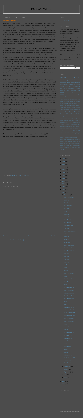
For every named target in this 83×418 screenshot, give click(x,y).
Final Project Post (67, 80)
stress (71, 145)
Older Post (54, 236)
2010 (63, 384)
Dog (79, 94)
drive (67, 128)
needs (67, 143)
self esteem (66, 145)
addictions (62, 90)
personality (73, 90)
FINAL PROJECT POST (71, 313)
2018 (63, 178)
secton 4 (66, 234)
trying (66, 149)
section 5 (66, 228)
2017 (63, 181)
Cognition (70, 94)
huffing (61, 139)
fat (79, 128)
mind (66, 141)
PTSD (75, 111)
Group (78, 99)
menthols (62, 141)
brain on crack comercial (74, 126)
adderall (62, 126)
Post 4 (69, 113)
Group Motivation (64, 101)
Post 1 (65, 88)
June (65, 375)
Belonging (78, 92)
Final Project (67, 222)
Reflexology (77, 113)
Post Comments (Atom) (17, 240)
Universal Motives (64, 124)
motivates (70, 141)
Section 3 (66, 262)
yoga (69, 149)
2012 (63, 192)
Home (30, 236)
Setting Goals (77, 118)
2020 (63, 172)
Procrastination (74, 82)
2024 (63, 161)
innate (65, 139)
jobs (73, 139)
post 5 (65, 284)
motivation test (76, 141)
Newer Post (6, 236)
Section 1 (66, 214)
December (67, 195)
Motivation (67, 82)
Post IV (66, 270)
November (67, 366)
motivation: (62, 143)
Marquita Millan (72, 78)
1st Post (63, 77)
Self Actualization (73, 116)
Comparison (75, 94)
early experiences (74, 128)
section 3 (66, 236)
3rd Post (73, 84)
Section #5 (67, 242)
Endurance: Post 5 (69, 293)
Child (61, 94)
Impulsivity (72, 101)
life (79, 139)
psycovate (41, 8)
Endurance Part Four (69, 315)
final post (66, 253)
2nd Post (68, 84)
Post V (65, 265)
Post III (66, 352)
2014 (63, 189)
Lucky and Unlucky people (67, 107)
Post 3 (65, 113)
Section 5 (66, 217)
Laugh (75, 103)
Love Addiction (68, 105)
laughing (76, 139)
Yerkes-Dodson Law (75, 124)
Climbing (65, 94)
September (67, 372)
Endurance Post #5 (69, 307)
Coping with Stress (70, 86)
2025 (63, 158)
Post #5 (78, 111)
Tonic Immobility (76, 122)
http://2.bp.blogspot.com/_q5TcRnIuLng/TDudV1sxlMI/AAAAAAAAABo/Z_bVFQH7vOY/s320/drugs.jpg (70, 133)
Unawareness (71, 88)
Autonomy (67, 92)
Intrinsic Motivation (69, 103)
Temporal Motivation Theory (71, 120)
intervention (69, 139)
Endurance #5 (67, 346)
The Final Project (68, 225)
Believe (73, 92)
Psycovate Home (65, 20)
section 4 (66, 259)
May (65, 377)
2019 (63, 175)
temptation (66, 147)
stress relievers (76, 145)
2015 (63, 186)
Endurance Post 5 (68, 335)
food (68, 90)
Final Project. (67, 220)
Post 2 (61, 113)
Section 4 (66, 327)
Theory (70, 122)
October (66, 369)
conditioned (62, 128)
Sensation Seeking (68, 118)
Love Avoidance (76, 105)
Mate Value (72, 109)
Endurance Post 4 (68, 338)
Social (61, 120)
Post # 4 (66, 344)
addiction (78, 88)
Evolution (78, 97)
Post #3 (66, 349)
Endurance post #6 (69, 287)
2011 (63, 381)
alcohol (66, 126)
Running (62, 116)
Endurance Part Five (69, 310)
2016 (63, 184)
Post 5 (72, 113)
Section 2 (66, 239)
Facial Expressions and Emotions (68, 99)
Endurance (73, 97)
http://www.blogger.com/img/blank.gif (68, 137)
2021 (63, 170)
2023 (63, 164)
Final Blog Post (68, 205)
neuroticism (71, 143)
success (61, 147)
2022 (63, 167)
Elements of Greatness (65, 97)
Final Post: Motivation (70, 231)
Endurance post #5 (69, 332)
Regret (65, 211)
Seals (66, 116)
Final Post (66, 203)
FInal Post (66, 200)
